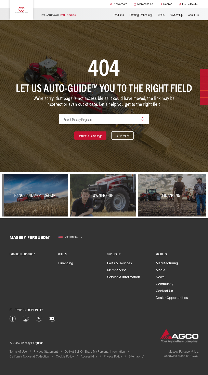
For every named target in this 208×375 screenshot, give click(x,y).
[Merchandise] (143, 4)
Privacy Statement (46, 351)
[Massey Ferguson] (21, 10)
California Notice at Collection (29, 356)
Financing (65, 263)
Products (119, 15)
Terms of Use (18, 351)
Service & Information (123, 277)
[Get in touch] (122, 135)
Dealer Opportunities (172, 298)
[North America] (70, 237)
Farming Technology (141, 15)
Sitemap (134, 356)
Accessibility (89, 356)
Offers (161, 15)
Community (164, 284)
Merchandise (117, 270)
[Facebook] (13, 318)
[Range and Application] (36, 195)
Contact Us (164, 291)
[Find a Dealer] (188, 4)
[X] (39, 318)
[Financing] (172, 195)
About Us (193, 15)
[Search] (166, 4)
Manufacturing (167, 263)
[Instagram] (26, 318)
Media (160, 270)
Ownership (176, 15)
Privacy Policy (113, 356)
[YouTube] (52, 318)
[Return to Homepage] (90, 135)
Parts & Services (119, 263)
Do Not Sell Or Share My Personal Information (95, 351)
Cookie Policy (65, 356)
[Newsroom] (118, 4)
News (160, 277)
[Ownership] (104, 195)
